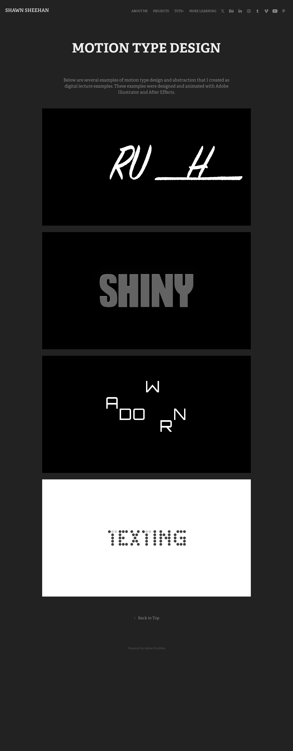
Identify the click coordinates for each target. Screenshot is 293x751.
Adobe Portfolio (155, 648)
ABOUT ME (140, 11)
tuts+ (179, 11)
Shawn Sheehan (27, 10)
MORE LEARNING (202, 11)
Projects (161, 11)
